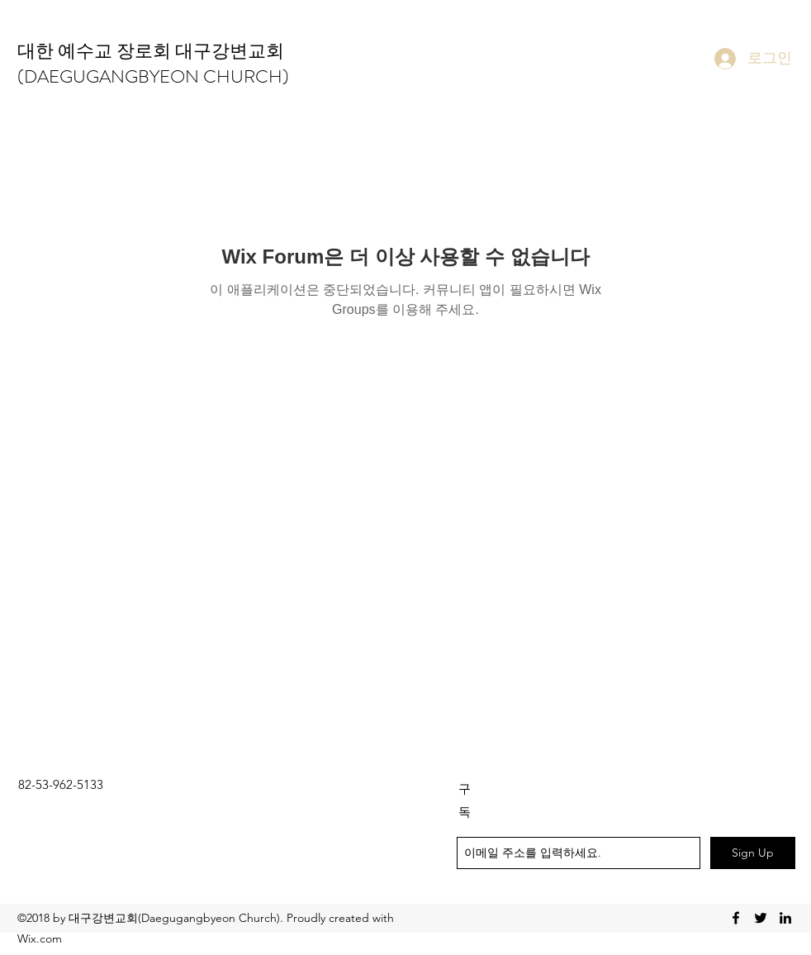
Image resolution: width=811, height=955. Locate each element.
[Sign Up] (752, 853)
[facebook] (736, 918)
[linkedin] (785, 918)
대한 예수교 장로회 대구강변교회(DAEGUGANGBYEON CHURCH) (153, 63)
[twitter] (760, 918)
